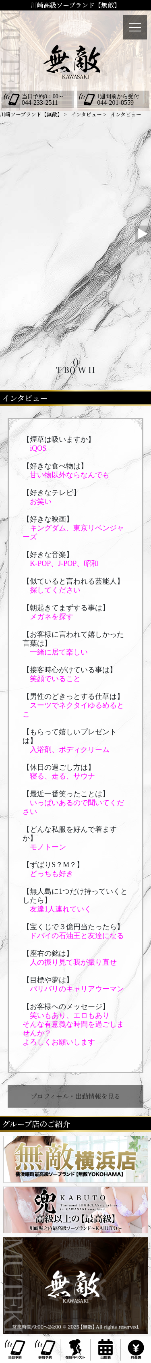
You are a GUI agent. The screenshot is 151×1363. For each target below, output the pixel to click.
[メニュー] (135, 27)
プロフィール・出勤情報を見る (75, 1096)
